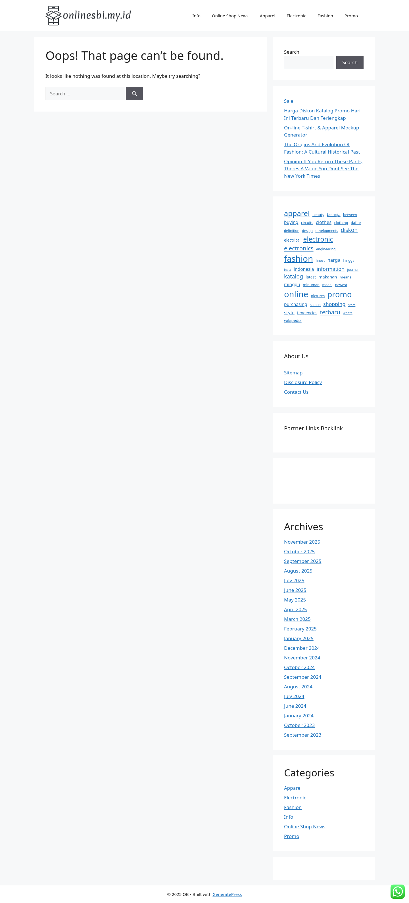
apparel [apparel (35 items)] (297, 213)
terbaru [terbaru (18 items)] (330, 312)
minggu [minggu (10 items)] (292, 284)
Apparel (268, 15)
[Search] (134, 93)
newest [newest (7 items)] (341, 284)
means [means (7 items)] (345, 277)
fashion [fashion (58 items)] (298, 258)
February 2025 (300, 628)
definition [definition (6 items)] (291, 230)
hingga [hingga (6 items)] (348, 260)
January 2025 (299, 638)
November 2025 (302, 542)
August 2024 (298, 686)
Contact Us (296, 392)
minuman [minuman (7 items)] (311, 284)
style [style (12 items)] (289, 312)
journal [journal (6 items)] (352, 269)
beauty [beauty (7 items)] (318, 214)
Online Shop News (230, 15)
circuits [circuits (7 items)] (307, 222)
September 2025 (302, 561)
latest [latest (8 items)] (311, 277)
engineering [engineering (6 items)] (325, 249)
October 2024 (299, 667)
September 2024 (302, 677)
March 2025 (297, 619)
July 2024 (294, 696)
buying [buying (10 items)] (291, 222)
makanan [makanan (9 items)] (328, 277)
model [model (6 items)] (327, 284)
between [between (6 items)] (350, 214)
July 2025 (294, 580)
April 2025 (295, 609)
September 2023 (302, 735)
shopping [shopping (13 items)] (334, 304)
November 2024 (302, 657)
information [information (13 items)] (331, 268)
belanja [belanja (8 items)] (334, 214)
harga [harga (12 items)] (334, 260)
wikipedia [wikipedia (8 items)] (293, 320)
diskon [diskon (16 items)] (349, 230)
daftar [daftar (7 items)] (356, 222)
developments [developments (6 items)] (326, 230)
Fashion (325, 15)
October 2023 (299, 725)
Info (196, 15)
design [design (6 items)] (307, 230)
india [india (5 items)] (287, 270)
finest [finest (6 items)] (320, 260)
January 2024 (299, 715)
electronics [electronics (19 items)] (299, 248)
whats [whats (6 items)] (347, 313)
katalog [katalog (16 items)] (293, 276)
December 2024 (302, 648)
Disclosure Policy (303, 382)
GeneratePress (227, 894)
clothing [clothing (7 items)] (341, 222)
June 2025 (295, 590)
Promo (351, 15)
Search (291, 52)
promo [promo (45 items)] (339, 294)
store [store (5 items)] (352, 305)
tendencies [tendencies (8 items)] (307, 312)
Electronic (296, 15)
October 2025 (299, 551)
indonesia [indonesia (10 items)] (304, 269)
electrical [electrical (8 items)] (292, 240)
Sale (288, 101)
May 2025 (295, 599)
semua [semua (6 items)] (315, 304)
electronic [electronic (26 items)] (318, 239)
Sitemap (293, 372)
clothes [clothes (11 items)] (323, 222)
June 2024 (295, 706)
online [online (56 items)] (296, 294)
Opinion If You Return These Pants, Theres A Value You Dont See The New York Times (323, 168)
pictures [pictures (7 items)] (318, 295)
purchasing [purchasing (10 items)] (295, 304)
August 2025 (298, 570)
